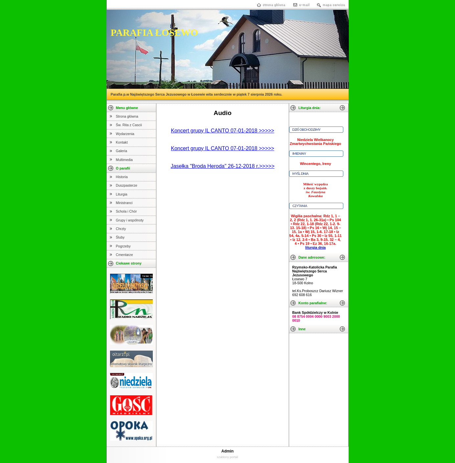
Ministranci (124, 203)
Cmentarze (124, 255)
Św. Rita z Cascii (129, 125)
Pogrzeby (123, 246)
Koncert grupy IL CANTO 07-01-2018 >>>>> (222, 130)
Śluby (120, 237)
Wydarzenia (125, 134)
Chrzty (121, 229)
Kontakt (122, 142)
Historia (122, 177)
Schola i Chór (126, 211)
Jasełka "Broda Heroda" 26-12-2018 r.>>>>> (222, 166)
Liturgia (121, 194)
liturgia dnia (315, 247)
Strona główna (127, 116)
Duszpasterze (126, 185)
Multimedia (124, 160)
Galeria (121, 151)
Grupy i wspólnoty (130, 220)
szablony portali (227, 457)
